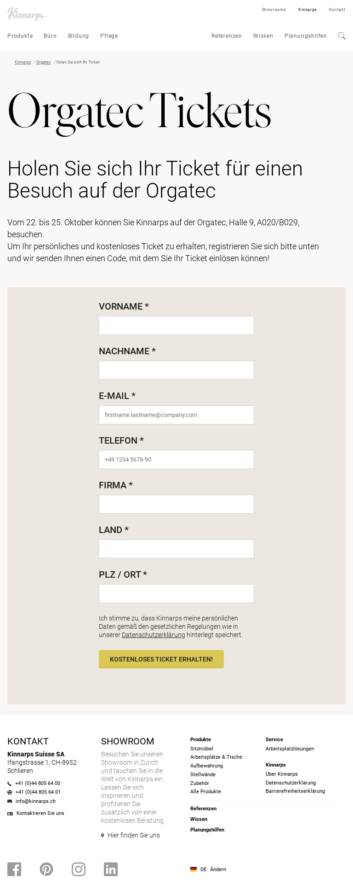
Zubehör (199, 783)
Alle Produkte (205, 792)
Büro (50, 36)
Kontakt (337, 9)
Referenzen (226, 36)
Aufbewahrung (206, 766)
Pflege (109, 36)
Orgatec (43, 62)
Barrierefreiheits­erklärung (295, 791)
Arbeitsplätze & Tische (216, 757)
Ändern (218, 869)
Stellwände (203, 775)
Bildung (79, 36)
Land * (114, 530)
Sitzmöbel (201, 749)
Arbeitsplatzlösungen (290, 749)
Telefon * (121, 440)
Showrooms (274, 9)
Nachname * (127, 351)
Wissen (263, 36)
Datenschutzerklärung (153, 634)
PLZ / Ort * (123, 574)
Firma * (116, 485)
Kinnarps (307, 9)
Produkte (20, 36)
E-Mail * (117, 396)
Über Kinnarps (282, 774)
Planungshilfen (306, 36)
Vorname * (124, 306)
